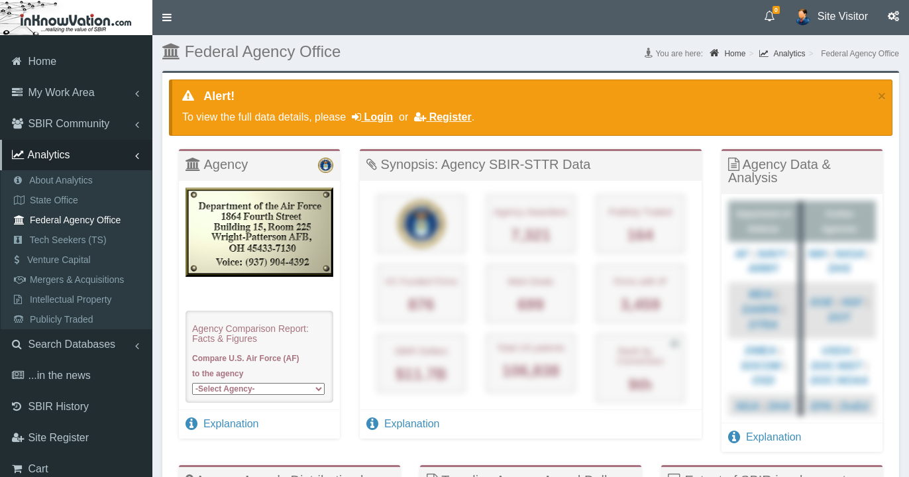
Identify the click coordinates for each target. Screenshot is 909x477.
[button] (167, 17)
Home (727, 53)
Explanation (222, 423)
